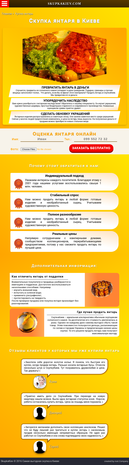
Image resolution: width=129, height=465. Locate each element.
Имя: (15, 139)
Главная (7, 13)
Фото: (15, 149)
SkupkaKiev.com (64, 3)
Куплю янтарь (24, 13)
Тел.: (68, 139)
